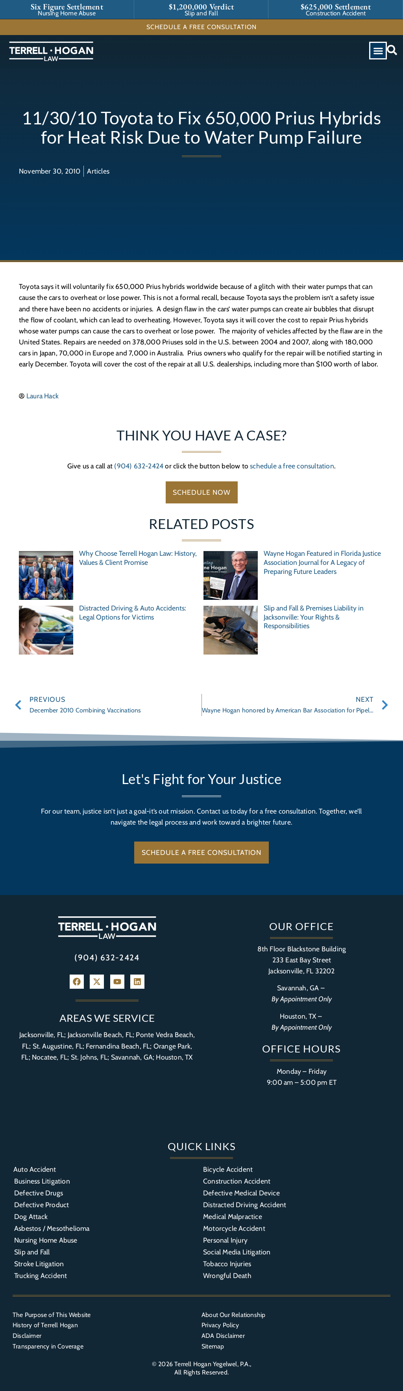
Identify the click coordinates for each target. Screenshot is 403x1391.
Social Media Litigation (237, 1252)
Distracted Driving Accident (244, 1204)
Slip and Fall (32, 1252)
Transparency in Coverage (48, 1346)
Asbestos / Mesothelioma (52, 1228)
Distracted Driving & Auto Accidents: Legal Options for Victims (132, 612)
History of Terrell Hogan (45, 1325)
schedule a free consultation (292, 466)
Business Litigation (42, 1181)
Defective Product (41, 1204)
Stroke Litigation (39, 1264)
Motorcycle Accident (234, 1228)
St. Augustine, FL (58, 1046)
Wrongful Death (227, 1275)
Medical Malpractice (232, 1216)
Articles (98, 171)
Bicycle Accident (228, 1169)
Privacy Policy (220, 1325)
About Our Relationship (233, 1315)
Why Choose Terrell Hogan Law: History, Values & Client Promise (138, 557)
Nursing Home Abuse (46, 1240)
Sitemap (213, 1346)
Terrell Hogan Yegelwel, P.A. (212, 1364)
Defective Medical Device (241, 1193)
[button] (378, 50)
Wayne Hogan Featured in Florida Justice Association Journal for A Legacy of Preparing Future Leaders (322, 562)
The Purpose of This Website (52, 1315)
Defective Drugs (38, 1193)
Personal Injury (225, 1240)
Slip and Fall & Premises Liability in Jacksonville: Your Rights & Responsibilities (314, 617)
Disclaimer (27, 1335)
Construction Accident (236, 1181)
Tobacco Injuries (227, 1264)
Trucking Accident (40, 1275)
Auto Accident (34, 1169)
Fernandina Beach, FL (118, 1046)
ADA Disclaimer (223, 1335)
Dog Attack (31, 1216)
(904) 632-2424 (138, 466)
